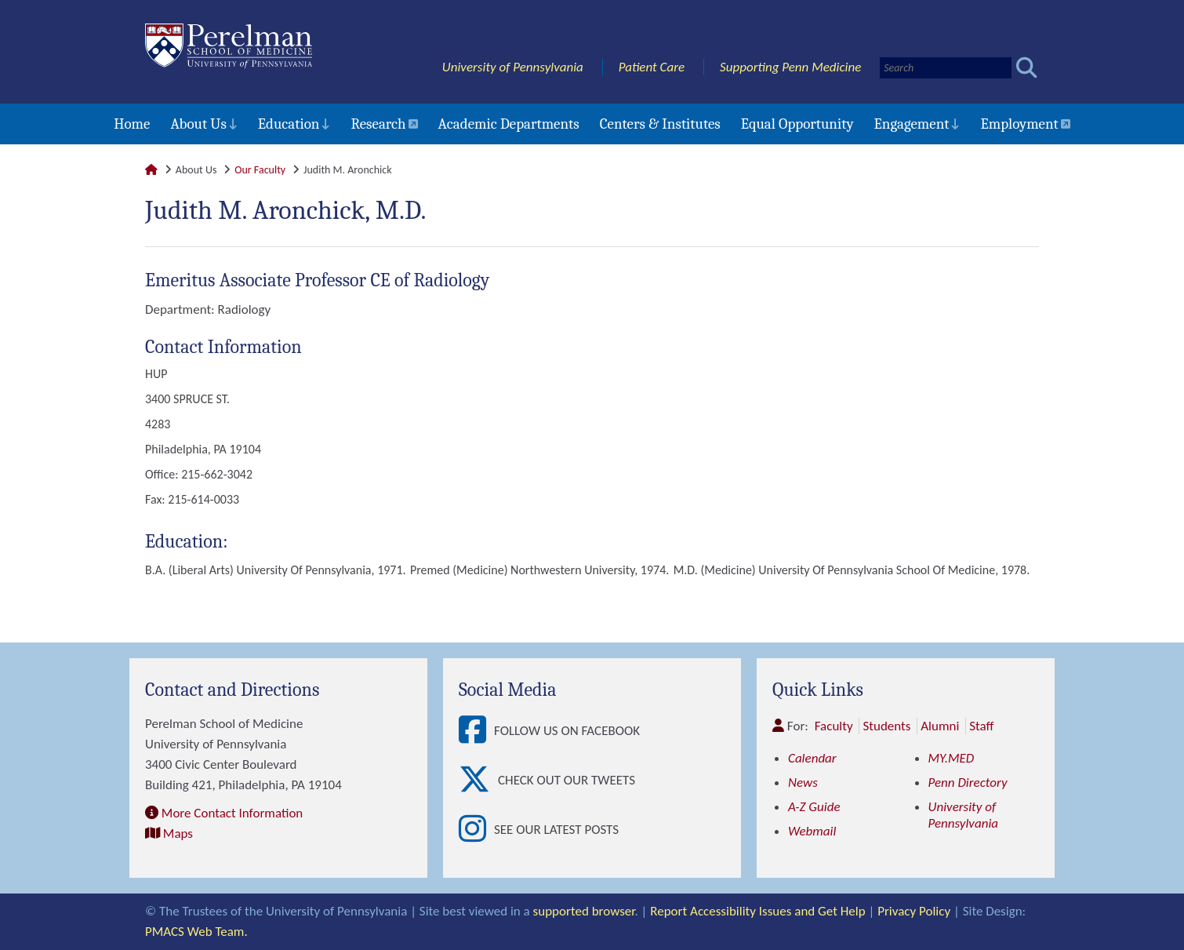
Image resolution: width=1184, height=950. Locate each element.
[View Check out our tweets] (478, 780)
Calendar (812, 758)
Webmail (812, 831)
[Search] (945, 67)
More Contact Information (232, 813)
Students (886, 726)
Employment (1019, 124)
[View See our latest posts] (476, 829)
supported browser (584, 911)
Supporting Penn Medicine (790, 67)
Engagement (912, 124)
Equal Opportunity (797, 124)
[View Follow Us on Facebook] (476, 731)
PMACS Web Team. (196, 931)
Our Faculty (259, 170)
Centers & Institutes (660, 124)
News (803, 782)
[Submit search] (1027, 68)
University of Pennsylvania (512, 67)
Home (132, 124)
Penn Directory (968, 782)
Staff (981, 726)
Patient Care (652, 67)
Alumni (940, 726)
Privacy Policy (913, 911)
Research (377, 124)
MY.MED (951, 758)
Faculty (834, 726)
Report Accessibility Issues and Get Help (757, 911)
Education (289, 124)
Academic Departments (508, 124)
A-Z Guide (814, 807)
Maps (178, 833)
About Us (198, 124)
